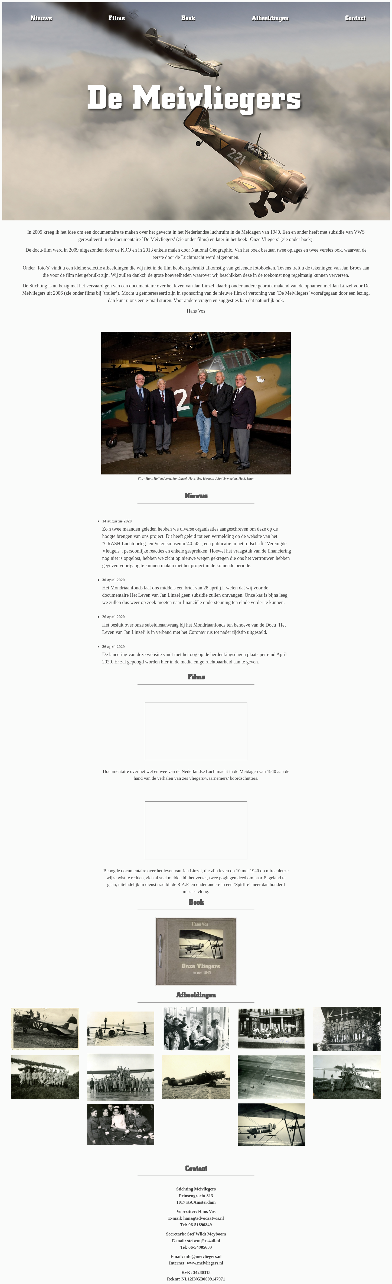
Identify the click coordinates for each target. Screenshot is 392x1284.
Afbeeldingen (270, 18)
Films (117, 18)
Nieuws (41, 18)
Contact (355, 18)
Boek (188, 18)
